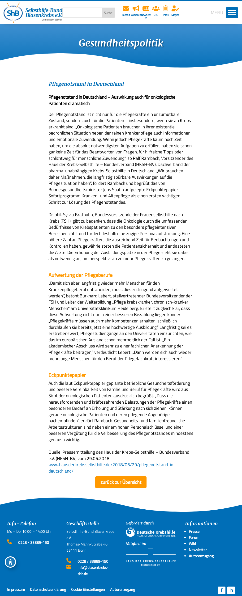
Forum (194, 537)
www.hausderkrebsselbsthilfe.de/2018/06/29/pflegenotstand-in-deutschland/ (111, 467)
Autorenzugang (122, 590)
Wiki (192, 543)
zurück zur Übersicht (120, 482)
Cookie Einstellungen (88, 590)
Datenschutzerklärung (48, 590)
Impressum (16, 590)
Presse (194, 531)
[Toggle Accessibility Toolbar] (10, 562)
